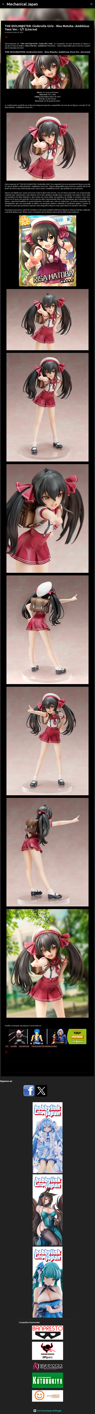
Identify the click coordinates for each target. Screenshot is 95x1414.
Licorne (14, 1046)
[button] (6, 37)
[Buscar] (91, 4)
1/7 (7, 1046)
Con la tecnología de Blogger (47, 1411)
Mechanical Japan (22, 4)
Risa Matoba (24, 1046)
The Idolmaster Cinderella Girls (44, 1046)
